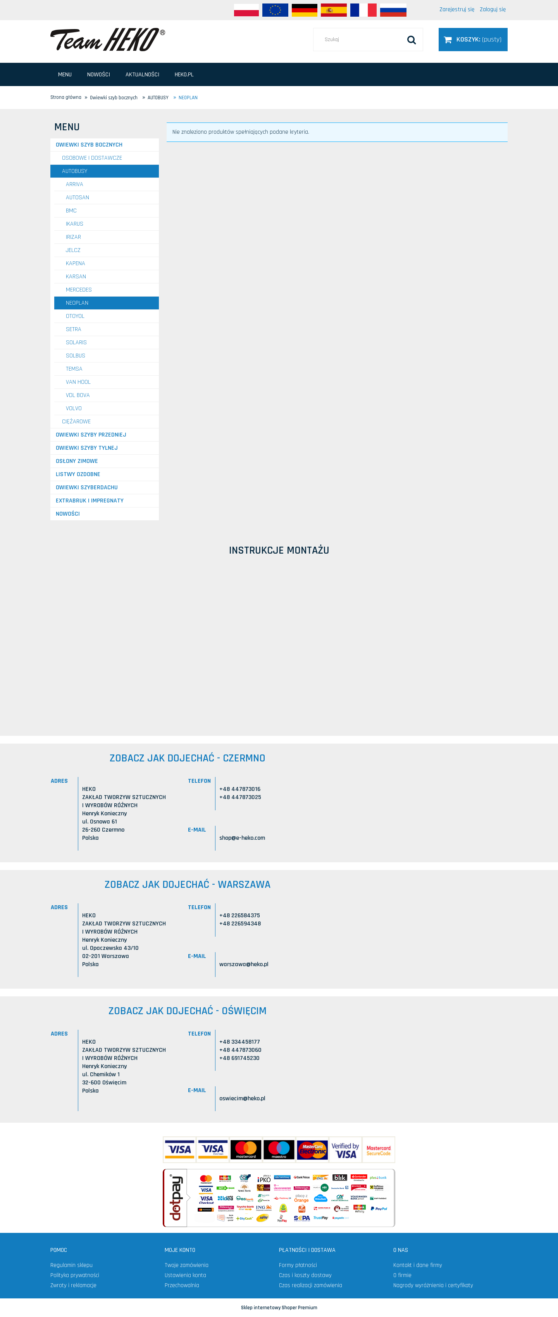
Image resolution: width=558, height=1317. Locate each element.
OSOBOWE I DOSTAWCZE (92, 158)
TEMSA (74, 369)
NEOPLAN (77, 303)
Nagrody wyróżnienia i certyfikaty (433, 1285)
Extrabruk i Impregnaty (90, 501)
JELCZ (73, 250)
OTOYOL (75, 316)
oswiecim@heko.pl (242, 1098)
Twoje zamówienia (186, 1265)
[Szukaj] (411, 39)
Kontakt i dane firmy (417, 1265)
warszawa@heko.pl (244, 964)
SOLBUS (75, 356)
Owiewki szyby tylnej (87, 448)
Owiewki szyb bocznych (89, 145)
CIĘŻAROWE (76, 422)
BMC (71, 211)
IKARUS (74, 224)
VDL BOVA (78, 395)
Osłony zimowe (77, 461)
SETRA (73, 329)
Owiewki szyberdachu (87, 487)
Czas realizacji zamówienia (310, 1285)
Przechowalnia (182, 1285)
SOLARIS (76, 342)
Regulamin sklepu (71, 1265)
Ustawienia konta (185, 1275)
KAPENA (75, 263)
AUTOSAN (77, 197)
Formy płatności (298, 1265)
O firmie (402, 1275)
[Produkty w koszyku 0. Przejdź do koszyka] (473, 39)
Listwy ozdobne (78, 474)
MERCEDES (79, 290)
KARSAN (76, 277)
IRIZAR (73, 237)
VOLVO (74, 408)
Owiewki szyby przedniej (91, 435)
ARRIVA (74, 184)
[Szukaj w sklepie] (368, 39)
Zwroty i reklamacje (73, 1285)
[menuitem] (64, 74)
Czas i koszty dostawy (305, 1275)
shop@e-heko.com (242, 838)
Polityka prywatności (74, 1275)
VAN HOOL (78, 382)
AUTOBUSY (74, 171)
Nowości (68, 514)
